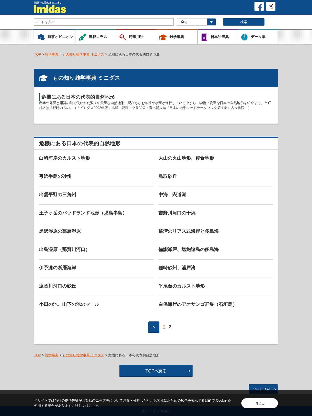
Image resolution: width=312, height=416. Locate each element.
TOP (37, 54)
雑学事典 (51, 54)
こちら (94, 405)
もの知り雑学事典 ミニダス (83, 54)
